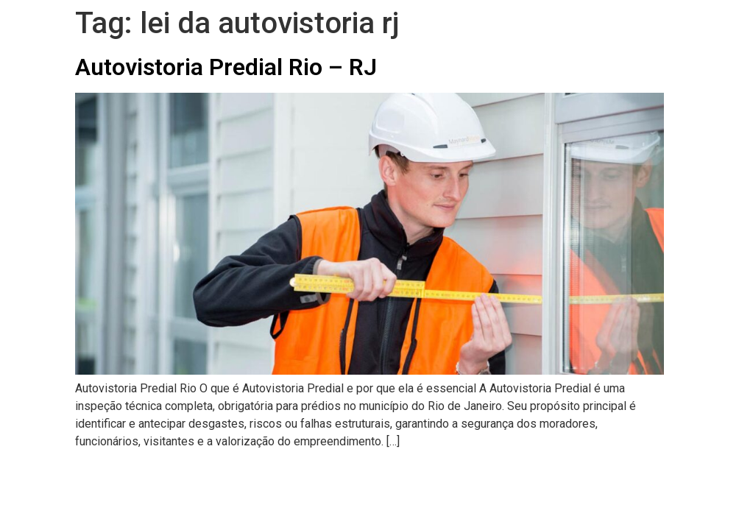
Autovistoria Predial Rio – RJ (226, 67)
